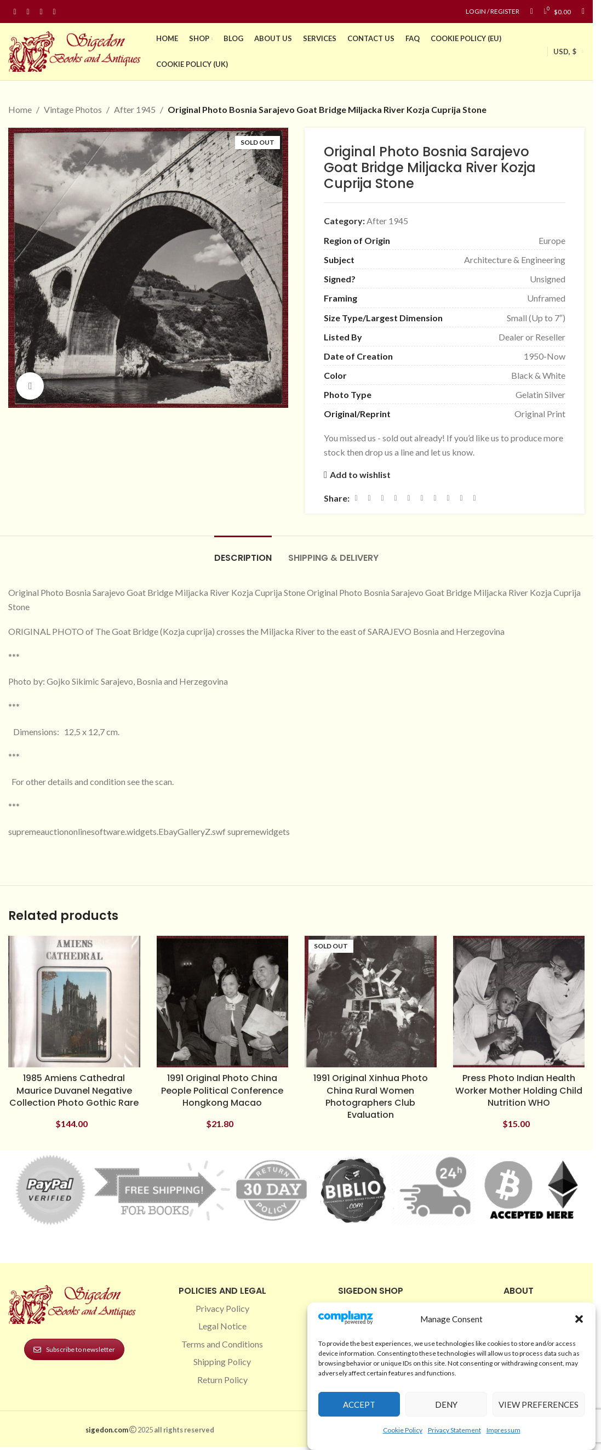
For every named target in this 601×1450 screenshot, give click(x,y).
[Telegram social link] (461, 498)
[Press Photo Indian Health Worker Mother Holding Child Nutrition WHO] (519, 1002)
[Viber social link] (474, 498)
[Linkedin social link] (54, 11)
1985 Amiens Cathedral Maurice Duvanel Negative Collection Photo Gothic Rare (74, 1090)
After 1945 (135, 109)
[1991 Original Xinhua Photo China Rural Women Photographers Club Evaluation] (371, 1002)
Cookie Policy (402, 1430)
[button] (579, 1318)
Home (20, 109)
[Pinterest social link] (41, 11)
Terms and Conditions (222, 1344)
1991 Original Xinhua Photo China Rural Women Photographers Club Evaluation (370, 1096)
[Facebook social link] (14, 11)
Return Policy (222, 1379)
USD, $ (564, 51)
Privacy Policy (222, 1308)
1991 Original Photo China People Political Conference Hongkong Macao (222, 1090)
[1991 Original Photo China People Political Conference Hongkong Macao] (223, 1002)
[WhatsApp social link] (435, 498)
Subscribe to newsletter (74, 1349)
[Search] (583, 11)
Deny (446, 1404)
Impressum (503, 1430)
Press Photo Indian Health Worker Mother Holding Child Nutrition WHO (518, 1090)
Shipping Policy (222, 1361)
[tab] (243, 552)
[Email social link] (382, 498)
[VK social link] (448, 498)
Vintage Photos (73, 109)
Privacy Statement (454, 1430)
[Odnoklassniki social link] (421, 498)
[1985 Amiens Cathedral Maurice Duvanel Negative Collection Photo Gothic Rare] (74, 1002)
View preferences (539, 1404)
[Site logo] (76, 50)
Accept (359, 1404)
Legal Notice (222, 1326)
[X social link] (369, 498)
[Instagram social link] (28, 11)
